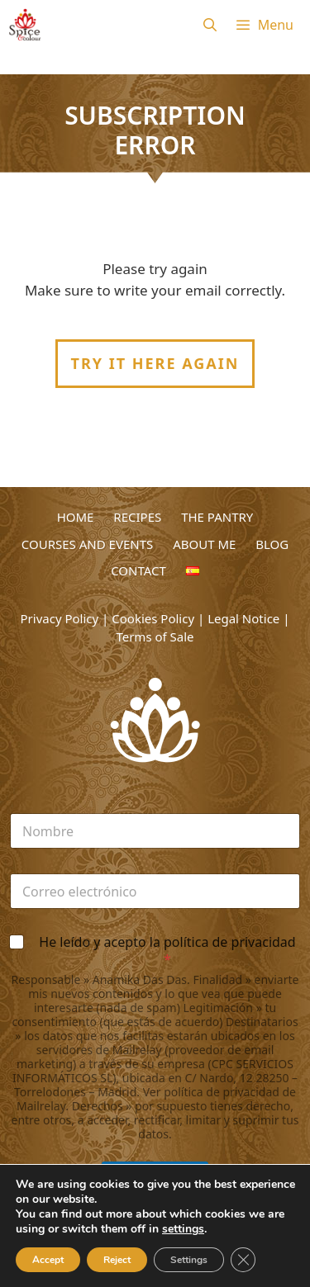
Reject (117, 1259)
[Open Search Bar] (210, 25)
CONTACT (138, 570)
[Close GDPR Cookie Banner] (243, 1259)
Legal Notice (243, 618)
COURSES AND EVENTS (87, 544)
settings (183, 1229)
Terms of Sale (154, 636)
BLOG (272, 544)
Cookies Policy (153, 618)
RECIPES (137, 517)
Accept (48, 1259)
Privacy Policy (60, 618)
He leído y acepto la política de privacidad (167, 951)
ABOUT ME (204, 544)
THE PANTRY (217, 517)
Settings (188, 1259)
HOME (75, 517)
